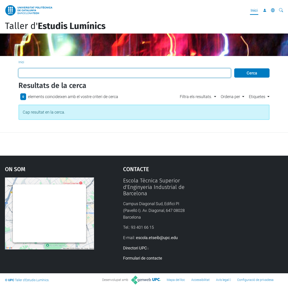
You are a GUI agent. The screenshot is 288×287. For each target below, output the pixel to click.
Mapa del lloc (176, 280)
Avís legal (222, 280)
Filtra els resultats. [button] (196, 96)
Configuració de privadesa (255, 280)
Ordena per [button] (230, 96)
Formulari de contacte (142, 258)
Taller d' (55, 26)
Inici (254, 10)
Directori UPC (135, 248)
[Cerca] (281, 10)
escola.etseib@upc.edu (157, 237)
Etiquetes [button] (257, 96)
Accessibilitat (200, 280)
